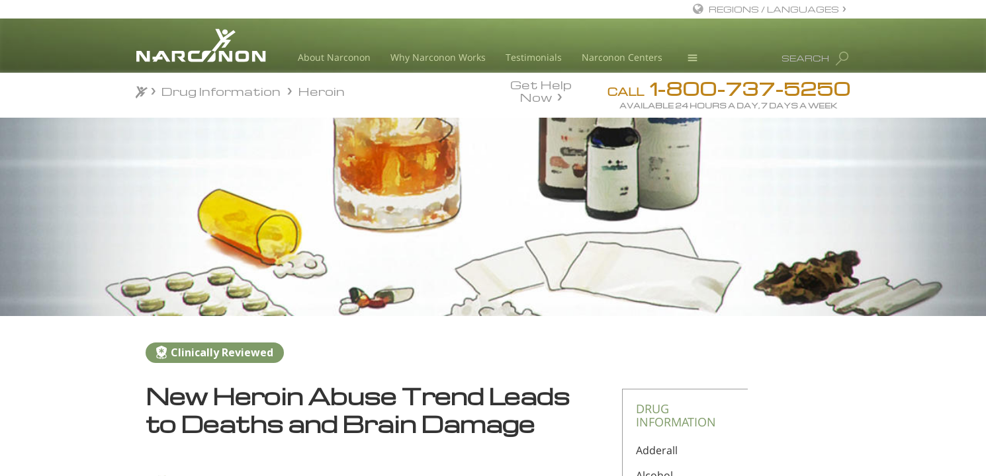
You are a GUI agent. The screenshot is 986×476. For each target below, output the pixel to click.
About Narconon (334, 57)
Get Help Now (541, 90)
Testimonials (534, 57)
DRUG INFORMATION (676, 415)
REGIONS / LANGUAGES (774, 9)
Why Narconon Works (438, 57)
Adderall (657, 450)
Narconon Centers (622, 57)
